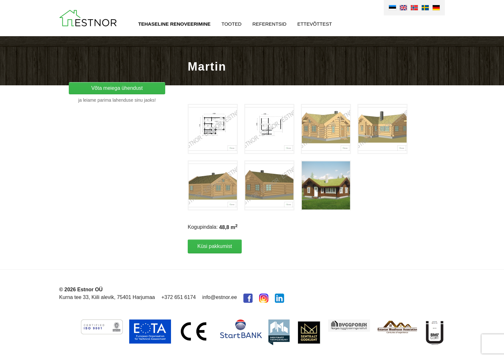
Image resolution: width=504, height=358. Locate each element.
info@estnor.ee (219, 297)
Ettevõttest (314, 24)
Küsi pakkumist (214, 246)
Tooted (231, 24)
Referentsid (269, 24)
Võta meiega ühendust (117, 88)
